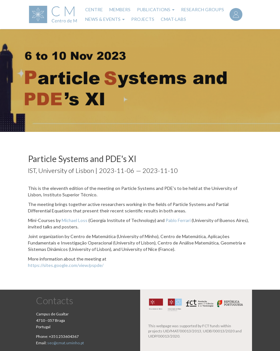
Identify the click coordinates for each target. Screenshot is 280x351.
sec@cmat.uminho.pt (65, 342)
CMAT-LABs (173, 19)
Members (120, 9)
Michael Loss (74, 220)
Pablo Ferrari (178, 220)
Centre (94, 9)
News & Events (105, 19)
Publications (156, 9)
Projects (142, 19)
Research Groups (202, 9)
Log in (236, 14)
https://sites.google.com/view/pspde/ (66, 265)
